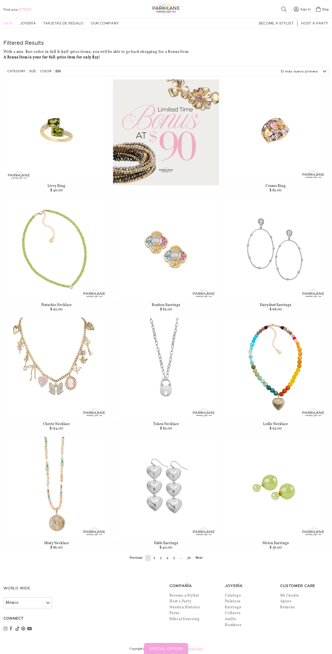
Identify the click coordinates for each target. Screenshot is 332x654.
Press (174, 613)
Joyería (28, 23)
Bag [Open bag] (322, 9)
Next (199, 558)
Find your (17, 9)
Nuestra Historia (184, 607)
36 (189, 558)
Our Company (105, 23)
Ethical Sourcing (184, 619)
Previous (136, 558)
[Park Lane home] (166, 9)
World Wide (16, 588)
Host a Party (314, 23)
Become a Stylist (276, 23)
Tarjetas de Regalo (63, 23)
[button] (284, 9)
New (8, 23)
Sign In (302, 9)
